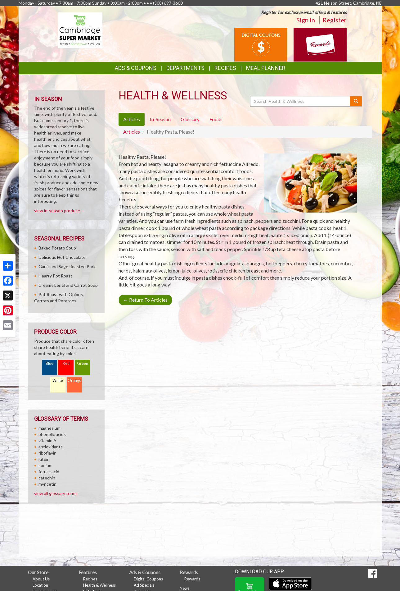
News (185, 588)
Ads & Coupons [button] (135, 68)
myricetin (47, 484)
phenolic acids (52, 434)
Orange (74, 380)
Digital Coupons (148, 578)
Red (66, 363)
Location (40, 585)
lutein (44, 459)
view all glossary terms (56, 493)
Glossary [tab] (190, 119)
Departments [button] (185, 68)
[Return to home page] (80, 29)
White (57, 380)
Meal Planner (265, 68)
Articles (131, 132)
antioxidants (50, 446)
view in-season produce (57, 210)
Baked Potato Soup (57, 247)
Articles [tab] (131, 119)
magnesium (49, 428)
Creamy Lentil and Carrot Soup (68, 285)
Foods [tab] (215, 119)
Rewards (192, 578)
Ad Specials (144, 585)
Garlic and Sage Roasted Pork (67, 266)
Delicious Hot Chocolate (62, 257)
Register (335, 20)
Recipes (225, 68)
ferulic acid (48, 471)
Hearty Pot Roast (55, 275)
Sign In (305, 20)
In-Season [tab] (160, 119)
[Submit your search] (356, 101)
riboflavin (47, 453)
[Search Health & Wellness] (300, 101)
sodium (45, 465)
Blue (49, 363)
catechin (46, 477)
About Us (41, 578)
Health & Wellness (99, 585)
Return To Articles (145, 300)
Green (82, 363)
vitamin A (47, 440)
